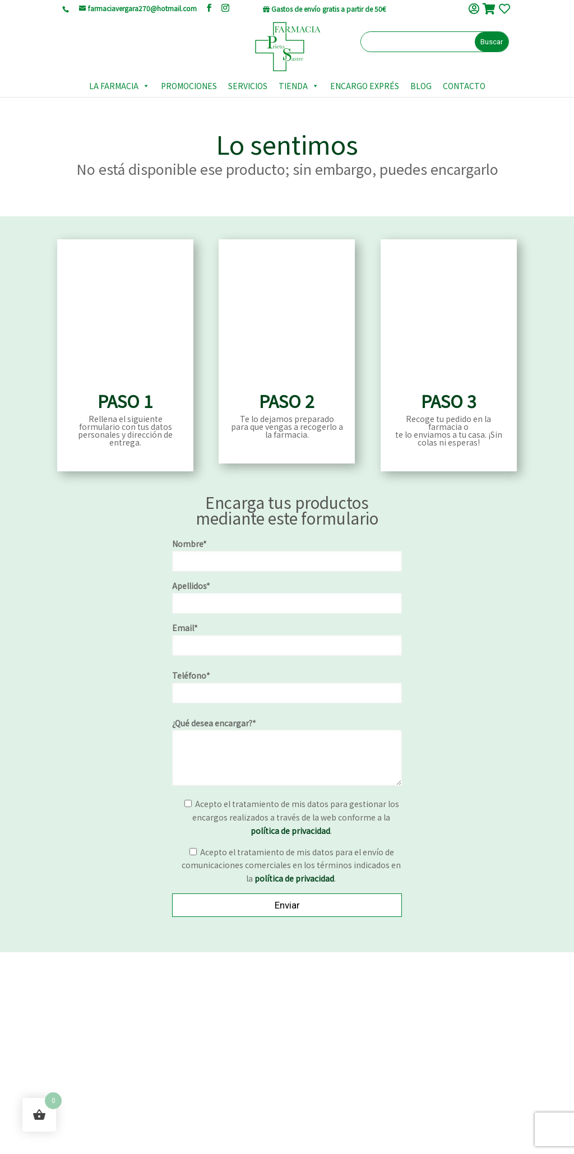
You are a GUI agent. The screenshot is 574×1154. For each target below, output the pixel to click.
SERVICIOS (247, 84)
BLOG (421, 84)
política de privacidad (290, 832)
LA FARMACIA (119, 84)
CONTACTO (464, 84)
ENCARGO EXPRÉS (364, 84)
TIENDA (299, 84)
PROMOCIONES (189, 84)
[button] (144, 84)
